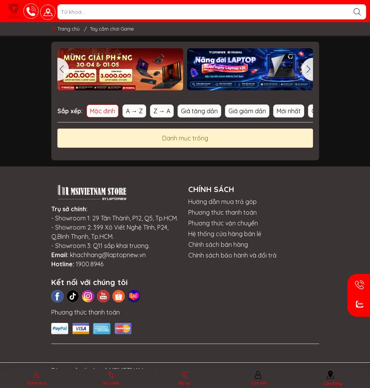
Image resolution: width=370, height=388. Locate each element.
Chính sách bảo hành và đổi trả (232, 255)
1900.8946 (89, 264)
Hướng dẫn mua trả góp (222, 201)
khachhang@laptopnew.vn (108, 255)
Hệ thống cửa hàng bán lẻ (224, 234)
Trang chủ (66, 29)
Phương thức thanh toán (222, 212)
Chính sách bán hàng (218, 244)
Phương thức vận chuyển (223, 223)
